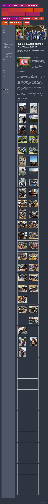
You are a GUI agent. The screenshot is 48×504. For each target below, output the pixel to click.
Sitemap (11, 500)
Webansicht (43, 502)
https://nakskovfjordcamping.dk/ (23, 51)
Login (44, 500)
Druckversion (6, 500)
